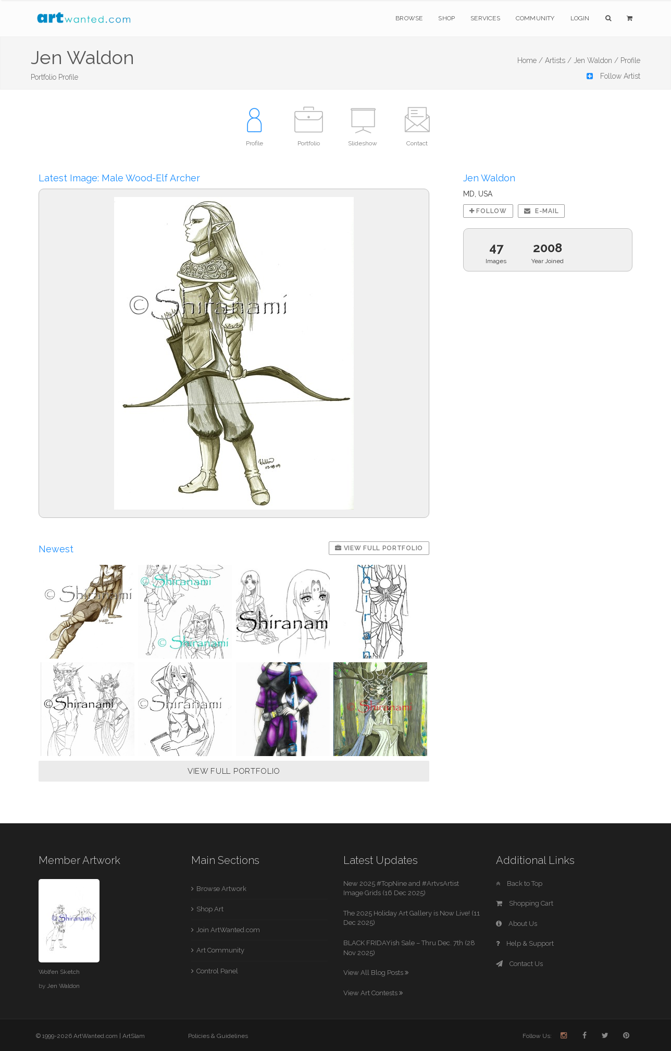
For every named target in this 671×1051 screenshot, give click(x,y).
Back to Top (519, 883)
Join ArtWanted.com (228, 930)
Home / (530, 60)
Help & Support (525, 943)
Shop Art (209, 909)
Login (580, 18)
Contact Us (519, 964)
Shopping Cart (524, 903)
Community (535, 18)
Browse (409, 18)
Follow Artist (613, 76)
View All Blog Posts (375, 972)
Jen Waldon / (596, 60)
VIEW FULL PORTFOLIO (234, 771)
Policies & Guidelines (218, 1036)
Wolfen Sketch (59, 971)
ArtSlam (133, 1036)
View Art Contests (373, 993)
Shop (446, 18)
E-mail (541, 211)
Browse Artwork (221, 889)
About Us (516, 924)
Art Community (220, 950)
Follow (488, 211)
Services (485, 18)
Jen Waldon (63, 986)
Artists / (558, 60)
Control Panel (217, 971)
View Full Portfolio (379, 548)
